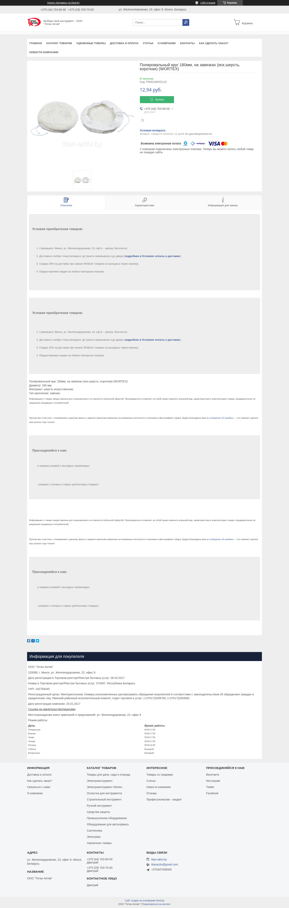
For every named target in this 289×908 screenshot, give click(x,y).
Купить (159, 99)
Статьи (148, 43)
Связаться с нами (38, 787)
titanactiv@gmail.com (164, 864)
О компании (166, 43)
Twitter (210, 787)
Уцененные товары (91, 43)
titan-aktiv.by (159, 859)
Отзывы (152, 793)
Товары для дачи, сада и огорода (108, 774)
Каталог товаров (59, 43)
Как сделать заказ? (213, 43)
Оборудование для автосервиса (108, 824)
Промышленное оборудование (107, 818)
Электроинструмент (100, 780)
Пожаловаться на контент (156, 904)
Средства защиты (98, 812)
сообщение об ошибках (221, 418)
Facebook (212, 793)
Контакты (187, 43)
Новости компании (43, 52)
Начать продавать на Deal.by (63, 2)
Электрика (93, 836)
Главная (35, 43)
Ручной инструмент (99, 805)
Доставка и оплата (124, 43)
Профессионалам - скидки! (164, 799)
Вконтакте (212, 774)
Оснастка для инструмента (104, 793)
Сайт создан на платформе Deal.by (144, 900)
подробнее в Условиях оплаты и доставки (152, 256)
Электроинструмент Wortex (104, 787)
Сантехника (94, 830)
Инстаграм (213, 780)
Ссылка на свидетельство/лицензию (51, 709)
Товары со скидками (160, 774)
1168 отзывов (207, 2)
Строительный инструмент (104, 799)
